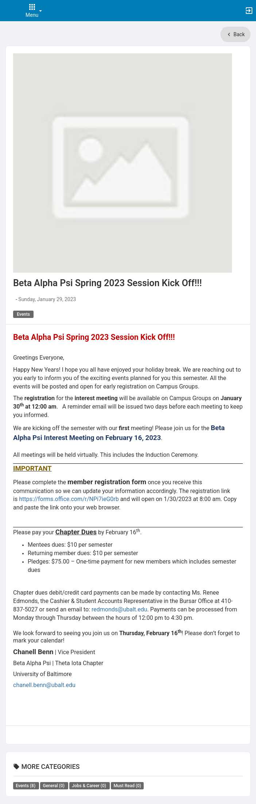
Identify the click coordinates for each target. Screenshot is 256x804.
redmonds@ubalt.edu (119, 609)
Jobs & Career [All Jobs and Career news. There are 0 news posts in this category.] (89, 785)
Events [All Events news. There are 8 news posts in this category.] (26, 785)
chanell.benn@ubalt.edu (44, 685)
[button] (9, 11)
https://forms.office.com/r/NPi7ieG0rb (69, 499)
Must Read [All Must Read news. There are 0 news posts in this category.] (127, 785)
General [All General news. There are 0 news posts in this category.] (54, 785)
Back (235, 34)
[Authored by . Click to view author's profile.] (13, 299)
